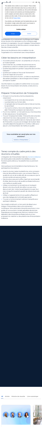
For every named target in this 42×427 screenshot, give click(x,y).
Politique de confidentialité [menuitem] (21, 390)
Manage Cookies (21, 407)
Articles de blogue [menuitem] (21, 369)
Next (11, 313)
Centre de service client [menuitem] (21, 376)
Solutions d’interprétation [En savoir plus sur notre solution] (21, 139)
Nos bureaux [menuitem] (21, 346)
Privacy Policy (16, 18)
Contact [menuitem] (21, 380)
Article (7, 265)
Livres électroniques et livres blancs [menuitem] (21, 363)
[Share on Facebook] (12, 402)
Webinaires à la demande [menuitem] (21, 360)
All (2, 265)
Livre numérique (32, 265)
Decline (29, 33)
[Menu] (39, 2)
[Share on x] (17, 402)
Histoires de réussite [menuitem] (21, 366)
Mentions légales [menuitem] (21, 387)
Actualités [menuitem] (21, 343)
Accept (13, 33)
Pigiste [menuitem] (21, 352)
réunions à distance (34, 157)
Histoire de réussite (18, 265)
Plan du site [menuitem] (21, 393)
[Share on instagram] (21, 402)
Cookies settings (21, 29)
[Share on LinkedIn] (25, 402)
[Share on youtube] (30, 402)
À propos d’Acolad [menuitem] (21, 340)
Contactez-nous (21, 249)
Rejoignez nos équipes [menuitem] (21, 349)
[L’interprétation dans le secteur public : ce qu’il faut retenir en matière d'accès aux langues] (16, 291)
